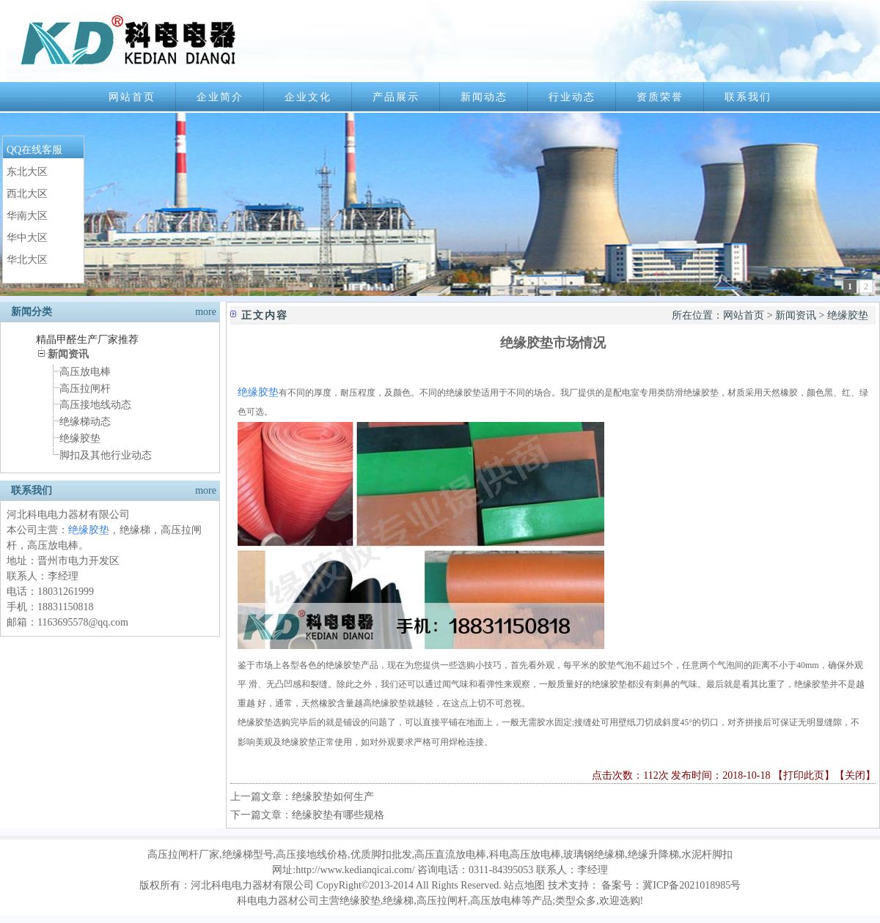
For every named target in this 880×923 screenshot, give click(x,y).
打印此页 (803, 775)
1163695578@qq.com (82, 622)
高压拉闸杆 (85, 388)
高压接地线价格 (312, 854)
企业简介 (220, 97)
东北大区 (27, 171)
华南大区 (27, 215)
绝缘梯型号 (248, 854)
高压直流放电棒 (450, 854)
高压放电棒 (85, 371)
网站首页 (132, 97)
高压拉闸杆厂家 (183, 854)
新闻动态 (484, 97)
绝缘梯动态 (85, 421)
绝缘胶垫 (79, 438)
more (205, 311)
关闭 (855, 775)
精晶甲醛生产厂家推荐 (87, 339)
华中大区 (27, 237)
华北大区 (27, 259)
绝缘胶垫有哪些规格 (338, 814)
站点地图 (524, 885)
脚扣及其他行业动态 (105, 455)
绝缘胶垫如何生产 (333, 796)
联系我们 (748, 97)
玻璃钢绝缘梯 (594, 854)
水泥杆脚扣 (707, 854)
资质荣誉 (660, 97)
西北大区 (27, 193)
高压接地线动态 (95, 404)
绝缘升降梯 (653, 854)
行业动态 (572, 97)
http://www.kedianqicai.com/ (355, 869)
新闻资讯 (795, 315)
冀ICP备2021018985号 (691, 885)
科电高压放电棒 (525, 854)
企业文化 (308, 97)
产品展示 (396, 97)
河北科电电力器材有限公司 (252, 885)
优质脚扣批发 (381, 854)
